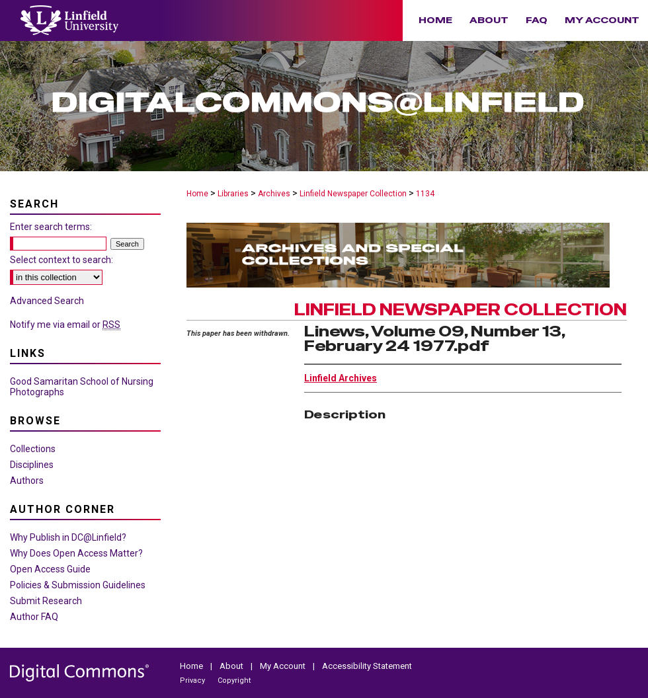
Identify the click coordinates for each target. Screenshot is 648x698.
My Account (283, 666)
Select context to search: (61, 259)
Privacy (193, 680)
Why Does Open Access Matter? (76, 553)
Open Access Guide (50, 569)
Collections (33, 449)
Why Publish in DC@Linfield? (68, 537)
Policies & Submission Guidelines (77, 585)
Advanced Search (47, 300)
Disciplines (32, 464)
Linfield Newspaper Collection (353, 193)
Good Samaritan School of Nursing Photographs (81, 386)
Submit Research (46, 601)
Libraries (233, 193)
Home (197, 193)
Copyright (234, 680)
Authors (27, 480)
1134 (425, 193)
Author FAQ (34, 616)
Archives (274, 193)
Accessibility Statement (367, 666)
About (232, 666)
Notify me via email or (65, 324)
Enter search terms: (51, 226)
